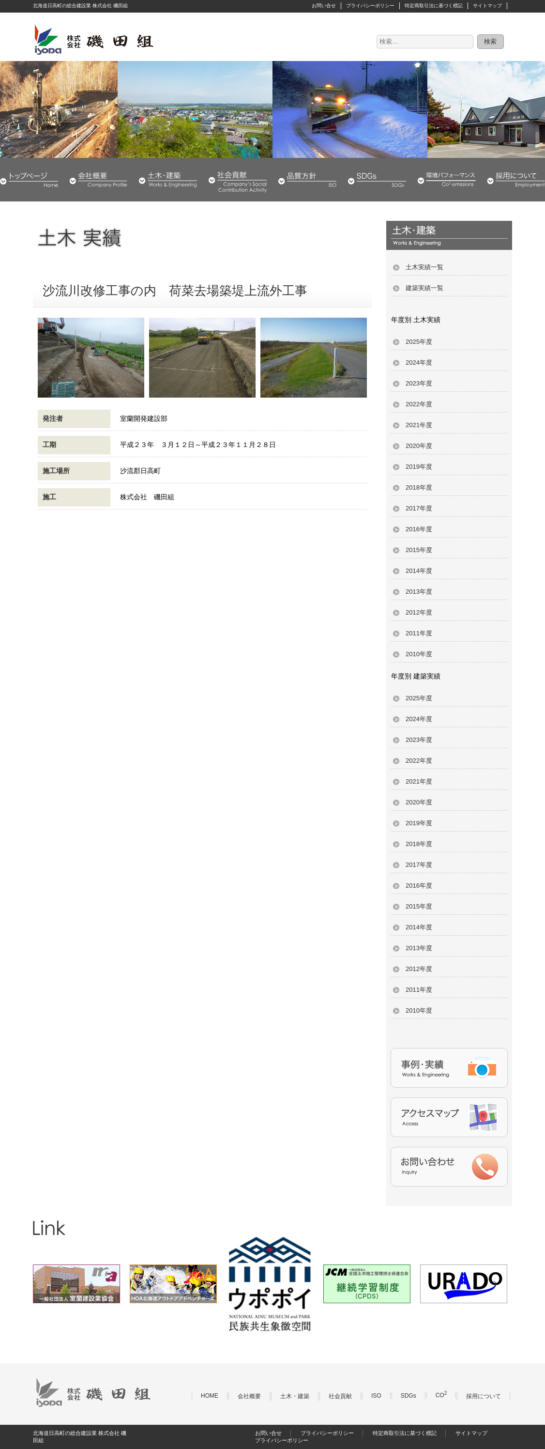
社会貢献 (238, 180)
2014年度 (419, 570)
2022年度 (419, 404)
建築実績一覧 (424, 288)
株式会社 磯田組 (93, 39)
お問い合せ (324, 5)
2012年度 (419, 612)
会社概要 (98, 180)
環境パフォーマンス (447, 180)
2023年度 (419, 383)
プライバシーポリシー (370, 5)
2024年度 (419, 362)
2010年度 (419, 654)
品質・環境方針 (307, 180)
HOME (29, 180)
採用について (516, 180)
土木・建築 (168, 180)
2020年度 (419, 445)
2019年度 (419, 466)
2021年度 (419, 425)
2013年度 (419, 591)
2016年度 (419, 529)
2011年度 (419, 633)
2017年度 (419, 508)
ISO (376, 1395)
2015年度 (419, 550)
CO (441, 1395)
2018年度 (419, 487)
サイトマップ (487, 5)
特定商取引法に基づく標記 (434, 5)
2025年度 (419, 341)
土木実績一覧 (424, 267)
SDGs (377, 180)
